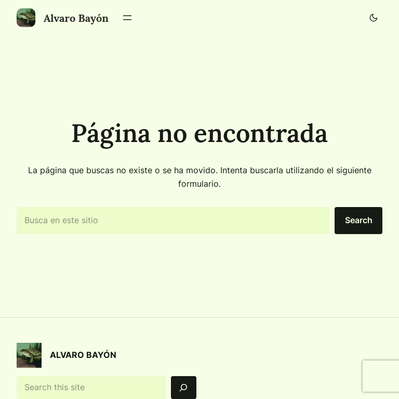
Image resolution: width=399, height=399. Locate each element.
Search (359, 220)
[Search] (183, 387)
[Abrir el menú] (127, 17)
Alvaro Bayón (76, 17)
